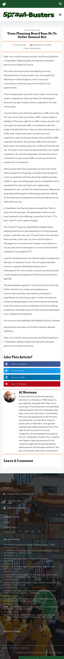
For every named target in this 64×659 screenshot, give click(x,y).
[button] (60, 4)
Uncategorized (32, 30)
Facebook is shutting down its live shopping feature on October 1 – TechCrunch (31, 551)
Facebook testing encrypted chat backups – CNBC (29, 545)
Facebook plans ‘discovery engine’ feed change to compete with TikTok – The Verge (30, 600)
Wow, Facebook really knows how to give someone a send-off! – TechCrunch (31, 608)
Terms (7, 522)
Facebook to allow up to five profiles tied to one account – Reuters (29, 567)
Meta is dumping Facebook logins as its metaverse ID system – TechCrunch (31, 583)
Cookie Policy (10, 532)
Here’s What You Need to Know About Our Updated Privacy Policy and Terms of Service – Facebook (30, 616)
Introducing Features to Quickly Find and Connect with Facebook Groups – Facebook (29, 592)
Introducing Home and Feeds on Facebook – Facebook (27, 559)
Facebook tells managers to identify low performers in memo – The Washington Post (30, 576)
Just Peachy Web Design (52, 652)
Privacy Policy (10, 527)
